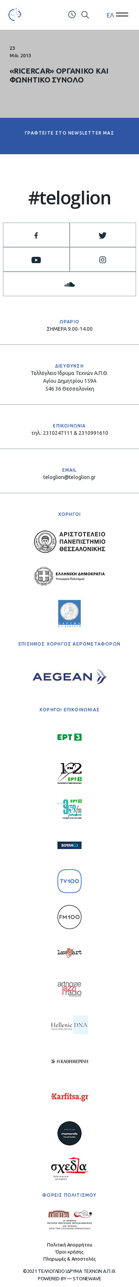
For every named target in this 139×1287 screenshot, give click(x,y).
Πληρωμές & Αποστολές (69, 1258)
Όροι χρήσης (69, 1251)
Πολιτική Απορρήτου (69, 1244)
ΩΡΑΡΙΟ (69, 321)
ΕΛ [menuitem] (110, 15)
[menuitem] (110, 15)
